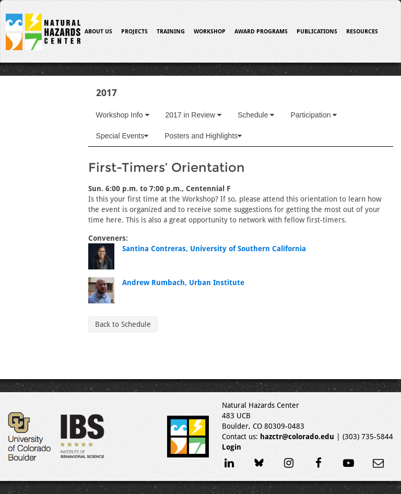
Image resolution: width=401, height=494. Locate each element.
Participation (313, 115)
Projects (134, 31)
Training (171, 31)
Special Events (122, 136)
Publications (317, 31)
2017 (106, 92)
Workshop (210, 31)
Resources (362, 31)
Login (231, 447)
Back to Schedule (123, 324)
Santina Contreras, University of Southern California (214, 248)
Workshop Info (122, 115)
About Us (98, 31)
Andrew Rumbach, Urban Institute (183, 282)
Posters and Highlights (203, 136)
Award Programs (261, 31)
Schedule (256, 115)
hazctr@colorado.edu (297, 436)
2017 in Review (194, 115)
